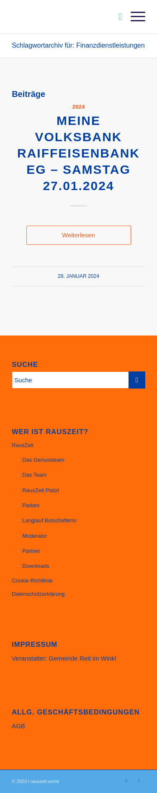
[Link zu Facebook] (139, 780)
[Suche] (116, 16)
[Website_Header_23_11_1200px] (65, 16)
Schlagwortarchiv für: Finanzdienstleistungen (78, 45)
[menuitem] (116, 16)
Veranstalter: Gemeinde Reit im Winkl (64, 658)
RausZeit (22, 445)
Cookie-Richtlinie (32, 580)
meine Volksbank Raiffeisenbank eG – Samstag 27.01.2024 (78, 153)
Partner (31, 551)
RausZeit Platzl (40, 490)
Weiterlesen (78, 235)
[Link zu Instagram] (126, 780)
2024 (78, 107)
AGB (18, 725)
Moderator (34, 536)
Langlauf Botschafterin (49, 520)
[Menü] (133, 16)
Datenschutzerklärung (38, 594)
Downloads (35, 566)
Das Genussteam (43, 460)
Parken (30, 505)
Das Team (34, 475)
